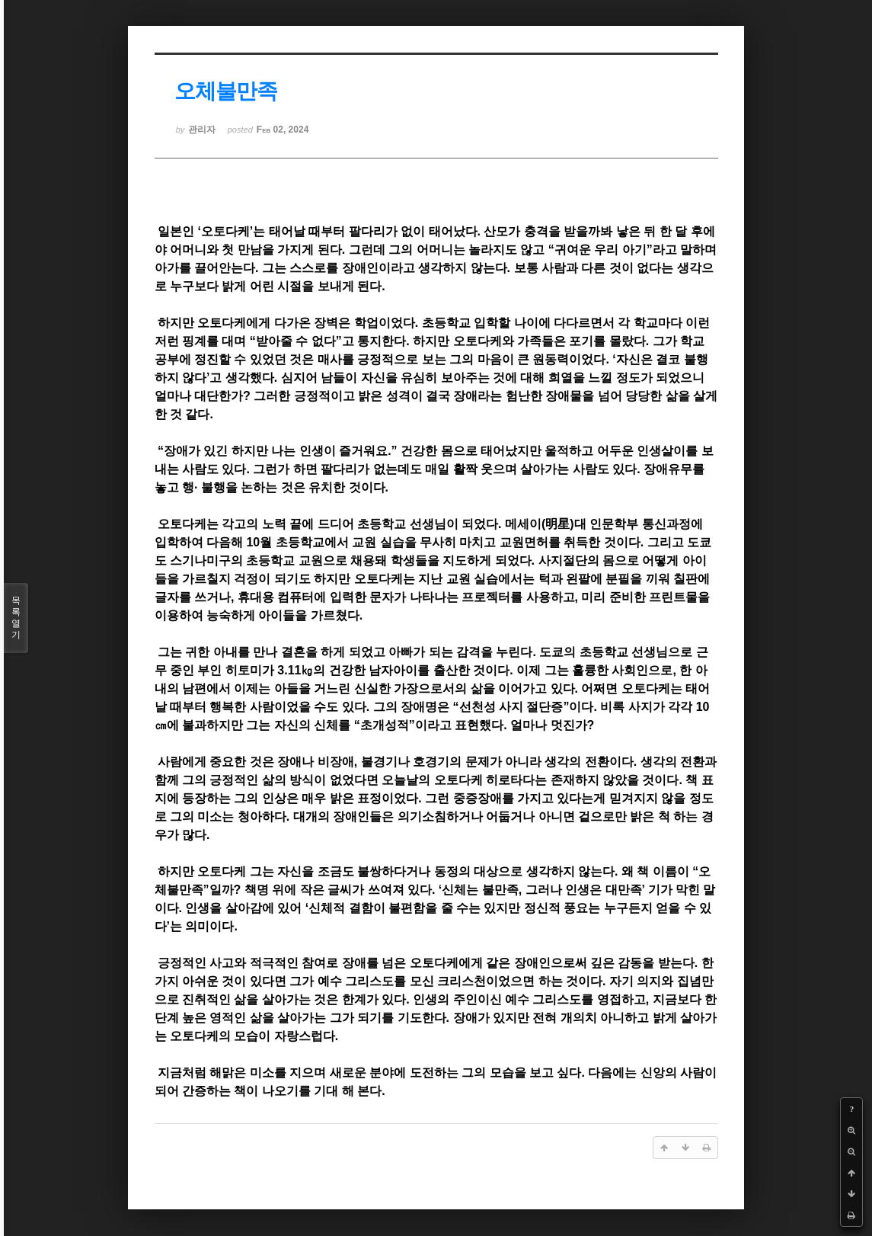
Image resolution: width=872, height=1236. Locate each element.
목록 (16, 618)
